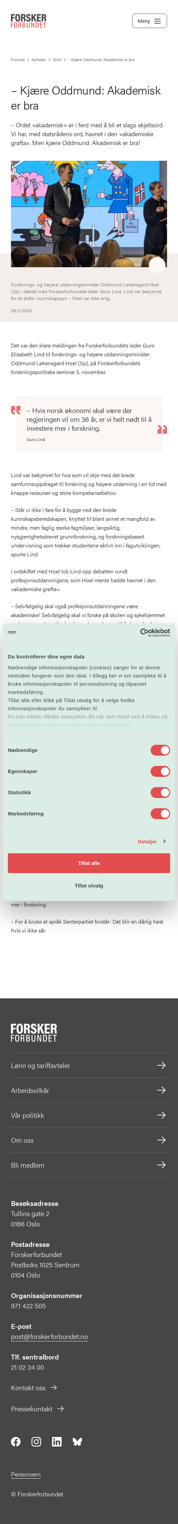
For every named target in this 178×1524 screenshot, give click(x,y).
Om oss (89, 1140)
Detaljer (147, 841)
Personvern (26, 1474)
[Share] (157, 265)
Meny (150, 21)
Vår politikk (89, 1115)
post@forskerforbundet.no (49, 1336)
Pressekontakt (38, 1408)
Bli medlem (89, 1164)
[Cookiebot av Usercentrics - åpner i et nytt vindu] (140, 632)
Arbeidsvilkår (89, 1090)
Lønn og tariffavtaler (89, 1065)
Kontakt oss (34, 1387)
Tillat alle (89, 863)
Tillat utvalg (89, 885)
